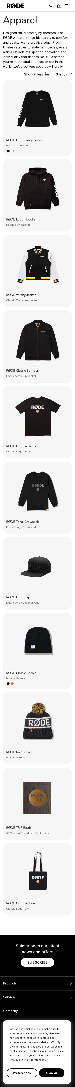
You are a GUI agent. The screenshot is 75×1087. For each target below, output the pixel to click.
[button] (59, 6)
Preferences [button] (22, 1073)
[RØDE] (15, 5)
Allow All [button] (52, 1073)
